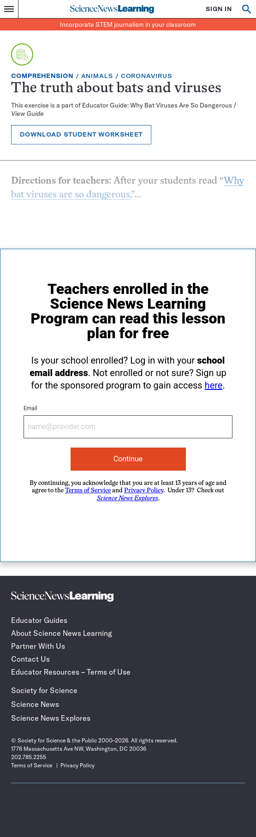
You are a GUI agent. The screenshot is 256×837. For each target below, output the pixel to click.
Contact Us (30, 659)
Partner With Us (38, 646)
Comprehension (42, 75)
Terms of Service (88, 491)
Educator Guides (39, 620)
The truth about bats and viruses (116, 89)
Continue (128, 458)
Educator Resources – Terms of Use (71, 671)
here (214, 385)
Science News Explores (50, 718)
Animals (97, 75)
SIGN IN (219, 9)
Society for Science (44, 690)
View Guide (27, 113)
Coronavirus (146, 75)
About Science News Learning (61, 633)
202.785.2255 (28, 756)
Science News (35, 704)
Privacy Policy (143, 491)
